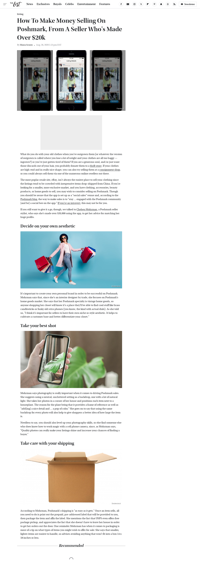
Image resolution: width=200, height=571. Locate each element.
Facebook (120, 108)
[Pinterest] (154, 4)
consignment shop (109, 169)
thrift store (96, 165)
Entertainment (86, 4)
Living (20, 14)
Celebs (69, 4)
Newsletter (188, 4)
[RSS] (174, 4)
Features (104, 4)
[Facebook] (121, 4)
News (29, 4)
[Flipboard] (148, 4)
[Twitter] (141, 4)
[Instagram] (134, 4)
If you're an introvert (69, 203)
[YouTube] (128, 4)
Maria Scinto (26, 44)
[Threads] (168, 4)
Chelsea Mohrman (87, 209)
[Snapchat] (161, 4)
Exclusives (43, 4)
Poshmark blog (28, 199)
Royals (57, 4)
